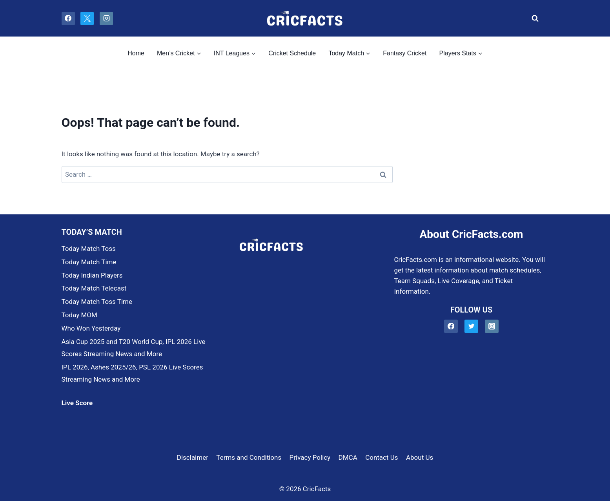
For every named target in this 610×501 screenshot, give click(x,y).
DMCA (348, 457)
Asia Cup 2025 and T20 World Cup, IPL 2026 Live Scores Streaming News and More (134, 348)
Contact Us (381, 457)
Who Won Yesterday (91, 328)
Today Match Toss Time (97, 301)
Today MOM (79, 315)
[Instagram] (106, 18)
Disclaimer (192, 457)
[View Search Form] (533, 18)
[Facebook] (68, 18)
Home (135, 53)
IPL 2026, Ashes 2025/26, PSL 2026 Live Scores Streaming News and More (132, 373)
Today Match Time (89, 262)
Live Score (77, 403)
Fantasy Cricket (404, 53)
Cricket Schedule (292, 53)
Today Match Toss (89, 248)
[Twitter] (471, 326)
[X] (87, 18)
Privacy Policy (310, 457)
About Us (419, 457)
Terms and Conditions (248, 457)
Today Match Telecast (94, 288)
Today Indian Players (92, 275)
